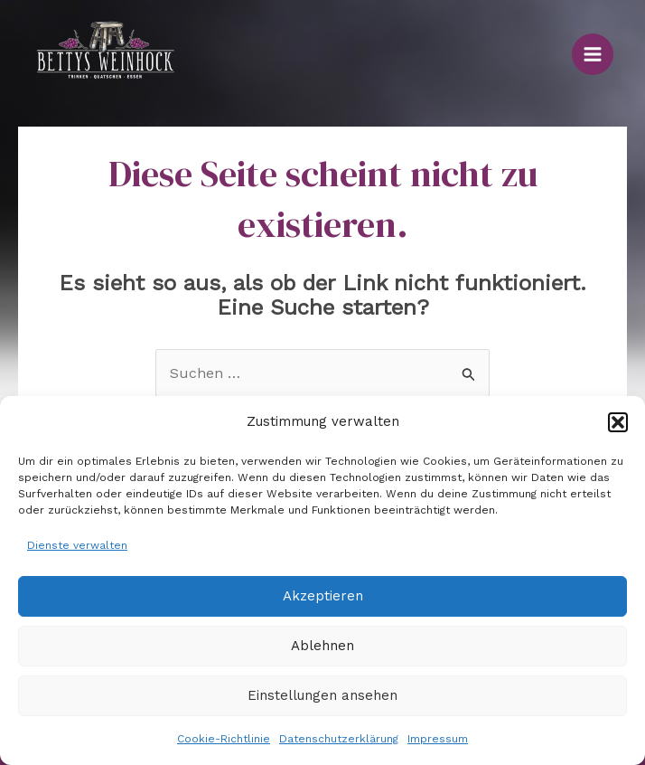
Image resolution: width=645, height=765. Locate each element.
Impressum (437, 738)
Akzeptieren (323, 596)
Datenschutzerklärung (338, 738)
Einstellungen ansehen (322, 695)
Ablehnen (322, 646)
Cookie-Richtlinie (223, 738)
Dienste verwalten (77, 545)
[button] (618, 422)
